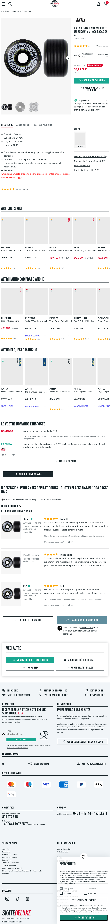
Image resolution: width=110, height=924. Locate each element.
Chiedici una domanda (28, 474)
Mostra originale (29, 529)
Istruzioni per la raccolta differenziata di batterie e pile (22, 871)
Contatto (5, 873)
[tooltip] (107, 56)
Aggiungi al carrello (91, 80)
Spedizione (10, 690)
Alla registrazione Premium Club (82, 741)
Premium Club (86, 627)
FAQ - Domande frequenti (53, 695)
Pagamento (6, 852)
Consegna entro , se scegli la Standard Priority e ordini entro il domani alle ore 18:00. (91, 105)
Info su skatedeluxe (64, 849)
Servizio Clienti (95, 695)
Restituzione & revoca (10, 855)
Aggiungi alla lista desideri (91, 89)
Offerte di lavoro (63, 852)
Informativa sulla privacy (89, 912)
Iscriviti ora (21, 740)
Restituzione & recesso (53, 690)
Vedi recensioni (102, 46)
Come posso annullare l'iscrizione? (17, 748)
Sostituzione (94, 690)
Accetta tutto (84, 917)
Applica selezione (84, 900)
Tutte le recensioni (9, 865)
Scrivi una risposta (66, 461)
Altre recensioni (28, 620)
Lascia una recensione (82, 620)
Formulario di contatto (36, 825)
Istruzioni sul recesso (9, 857)
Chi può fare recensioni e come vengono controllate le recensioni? (31, 499)
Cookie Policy (74, 912)
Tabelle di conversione (16, 695)
